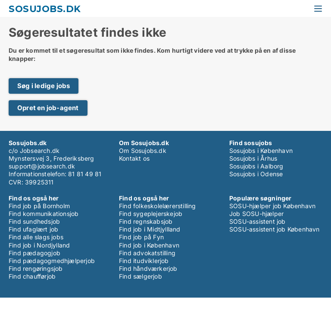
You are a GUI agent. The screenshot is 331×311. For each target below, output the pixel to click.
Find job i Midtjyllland (150, 229)
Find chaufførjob (32, 276)
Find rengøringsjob (36, 268)
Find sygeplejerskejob (150, 213)
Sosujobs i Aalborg (256, 166)
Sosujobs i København (261, 150)
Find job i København (149, 245)
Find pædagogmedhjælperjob (52, 260)
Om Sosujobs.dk (142, 150)
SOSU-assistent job (257, 221)
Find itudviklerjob (144, 260)
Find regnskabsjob (145, 221)
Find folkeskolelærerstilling (157, 205)
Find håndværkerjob (148, 268)
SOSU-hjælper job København (272, 205)
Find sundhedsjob (34, 221)
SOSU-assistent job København (274, 229)
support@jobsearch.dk (42, 166)
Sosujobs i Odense (256, 174)
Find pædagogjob (34, 253)
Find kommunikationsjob (43, 213)
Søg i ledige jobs (43, 86)
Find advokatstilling (147, 253)
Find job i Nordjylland (39, 245)
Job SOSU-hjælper (256, 213)
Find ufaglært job (33, 229)
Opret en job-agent (48, 108)
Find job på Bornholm (39, 205)
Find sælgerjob (140, 276)
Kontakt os (134, 158)
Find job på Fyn (141, 237)
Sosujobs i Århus (253, 158)
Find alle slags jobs (36, 237)
